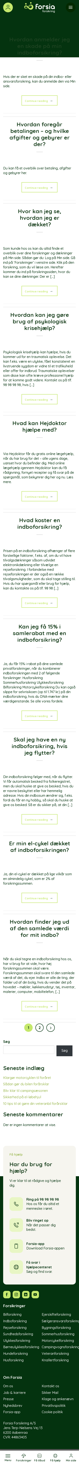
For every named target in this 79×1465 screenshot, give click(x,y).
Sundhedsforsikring (18, 1334)
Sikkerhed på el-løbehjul (22, 1097)
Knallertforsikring (55, 1360)
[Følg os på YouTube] (35, 1294)
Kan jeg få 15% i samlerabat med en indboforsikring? (39, 633)
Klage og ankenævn (58, 1399)
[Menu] (8, 1457)
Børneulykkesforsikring (21, 1347)
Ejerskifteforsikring (56, 1314)
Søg (6, 1041)
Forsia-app (11, 1412)
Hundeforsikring (15, 1353)
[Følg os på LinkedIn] (25, 1294)
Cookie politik (52, 1412)
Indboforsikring (15, 1321)
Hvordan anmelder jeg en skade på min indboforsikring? (39, 46)
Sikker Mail (50, 1392)
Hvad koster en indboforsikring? (39, 523)
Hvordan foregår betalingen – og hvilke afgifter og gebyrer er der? (39, 134)
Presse (8, 1399)
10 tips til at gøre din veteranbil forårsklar (35, 1103)
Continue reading (39, 101)
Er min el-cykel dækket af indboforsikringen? (39, 846)
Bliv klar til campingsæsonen (25, 1091)
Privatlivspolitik (54, 1405)
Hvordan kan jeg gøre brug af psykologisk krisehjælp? (39, 321)
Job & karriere (14, 1392)
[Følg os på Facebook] (7, 1294)
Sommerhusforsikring (58, 1334)
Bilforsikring (12, 1314)
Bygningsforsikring (56, 1327)
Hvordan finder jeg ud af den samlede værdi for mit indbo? (39, 928)
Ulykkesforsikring (16, 1340)
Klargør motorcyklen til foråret (27, 1078)
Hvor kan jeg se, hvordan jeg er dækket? (39, 218)
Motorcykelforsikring (58, 1340)
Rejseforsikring (15, 1327)
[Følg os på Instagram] (16, 1294)
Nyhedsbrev (12, 1405)
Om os (8, 1386)
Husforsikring (13, 1360)
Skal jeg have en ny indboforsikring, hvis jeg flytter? (39, 746)
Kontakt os (50, 1386)
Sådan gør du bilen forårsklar (26, 1084)
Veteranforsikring (55, 1353)
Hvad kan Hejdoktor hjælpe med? (39, 426)
